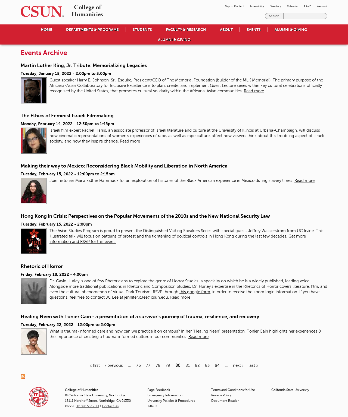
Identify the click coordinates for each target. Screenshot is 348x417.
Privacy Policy (221, 395)
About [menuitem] (226, 29)
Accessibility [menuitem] (257, 6)
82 (197, 365)
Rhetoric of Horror (42, 266)
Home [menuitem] (46, 29)
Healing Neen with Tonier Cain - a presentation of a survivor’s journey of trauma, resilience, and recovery (140, 316)
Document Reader (225, 401)
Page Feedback (158, 390)
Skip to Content (234, 6)
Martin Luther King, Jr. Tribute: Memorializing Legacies (84, 65)
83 (207, 365)
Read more (254, 91)
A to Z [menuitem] (307, 6)
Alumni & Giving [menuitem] (291, 29)
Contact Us (110, 406)
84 (217, 365)
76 (138, 365)
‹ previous (114, 365)
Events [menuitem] (254, 29)
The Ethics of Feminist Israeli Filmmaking (67, 115)
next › (238, 365)
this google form (194, 292)
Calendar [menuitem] (292, 6)
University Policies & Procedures (171, 401)
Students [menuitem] (142, 29)
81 (187, 365)
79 (168, 365)
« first (95, 365)
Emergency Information (164, 395)
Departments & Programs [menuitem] (92, 29)
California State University (290, 390)
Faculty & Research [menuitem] (186, 29)
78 (158, 365)
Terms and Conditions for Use (233, 390)
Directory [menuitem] (275, 6)
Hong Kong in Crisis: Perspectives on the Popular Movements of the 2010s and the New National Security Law (145, 216)
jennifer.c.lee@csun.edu (146, 297)
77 (148, 365)
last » (253, 365)
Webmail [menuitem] (322, 6)
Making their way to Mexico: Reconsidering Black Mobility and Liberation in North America (124, 166)
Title (152, 406)
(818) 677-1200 (87, 406)
